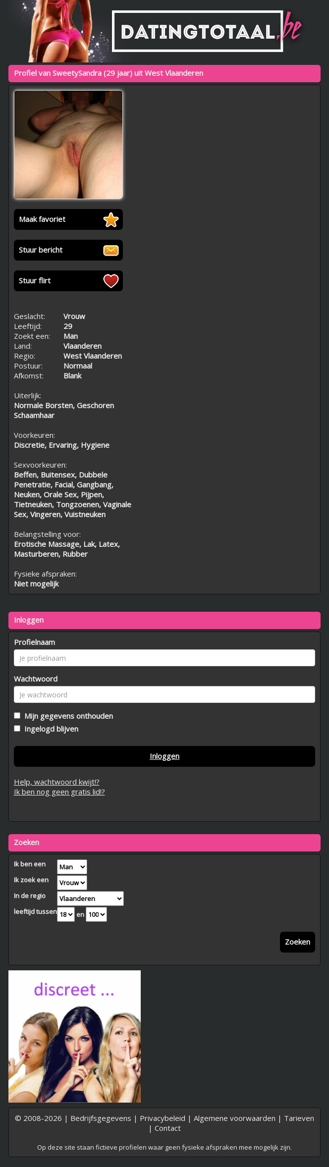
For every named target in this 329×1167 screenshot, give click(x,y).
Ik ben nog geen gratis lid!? (59, 791)
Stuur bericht (40, 250)
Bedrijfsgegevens (100, 1118)
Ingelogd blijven (49, 729)
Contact (168, 1128)
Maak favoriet (42, 219)
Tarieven (299, 1118)
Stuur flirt (35, 280)
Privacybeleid (162, 1118)
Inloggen (164, 756)
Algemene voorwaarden (234, 1118)
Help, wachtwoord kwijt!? (57, 782)
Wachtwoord (35, 679)
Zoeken (297, 942)
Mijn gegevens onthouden (66, 716)
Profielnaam (34, 642)
